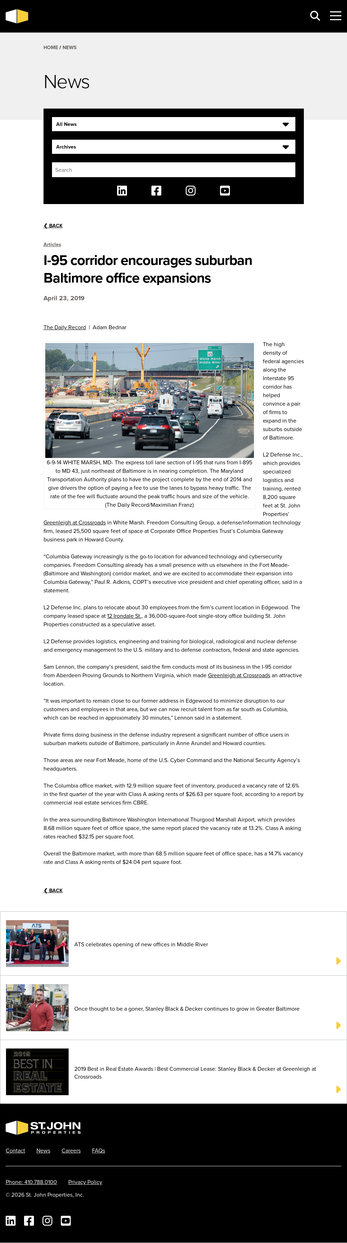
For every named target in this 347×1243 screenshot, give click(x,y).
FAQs (98, 1150)
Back (53, 225)
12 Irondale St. (124, 616)
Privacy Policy (85, 1182)
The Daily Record (65, 327)
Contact (15, 1150)
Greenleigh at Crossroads (75, 522)
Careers (71, 1150)
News (69, 47)
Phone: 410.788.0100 (31, 1182)
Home (51, 47)
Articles (52, 244)
